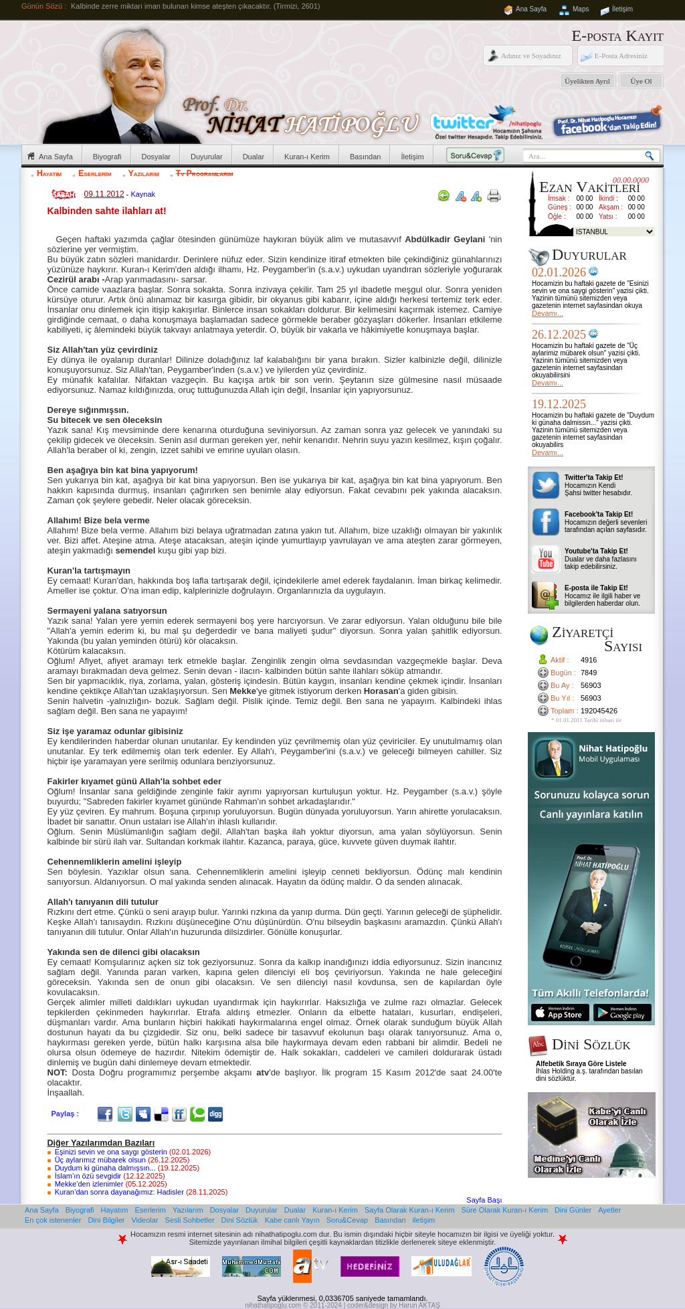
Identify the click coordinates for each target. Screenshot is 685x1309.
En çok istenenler (53, 1220)
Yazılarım (143, 173)
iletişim (424, 1220)
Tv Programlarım (204, 173)
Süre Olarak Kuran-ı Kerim (504, 1210)
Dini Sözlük (239, 1220)
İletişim (622, 9)
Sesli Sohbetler (190, 1220)
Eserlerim (94, 173)
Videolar (144, 1220)
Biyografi (107, 157)
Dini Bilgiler (106, 1220)
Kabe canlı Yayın (292, 1220)
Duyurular (207, 157)
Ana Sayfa (531, 9)
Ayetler (609, 1210)
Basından (365, 157)
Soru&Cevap (347, 1220)
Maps (581, 9)
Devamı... (547, 313)
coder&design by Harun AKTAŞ (393, 1305)
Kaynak (142, 194)
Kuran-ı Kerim (307, 157)
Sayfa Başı (484, 1200)
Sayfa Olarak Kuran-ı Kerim (410, 1210)
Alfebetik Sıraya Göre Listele (581, 1063)
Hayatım (49, 173)
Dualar (253, 157)
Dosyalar (156, 157)
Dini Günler (573, 1210)
